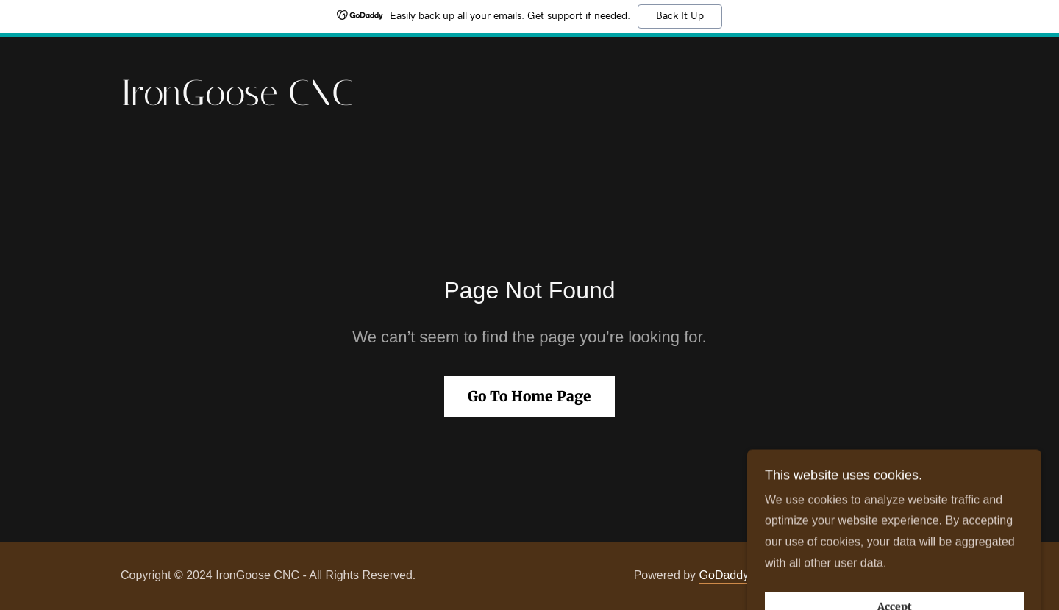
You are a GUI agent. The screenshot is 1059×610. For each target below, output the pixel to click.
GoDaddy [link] (724, 575)
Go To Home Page (529, 396)
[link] (237, 101)
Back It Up (680, 16)
